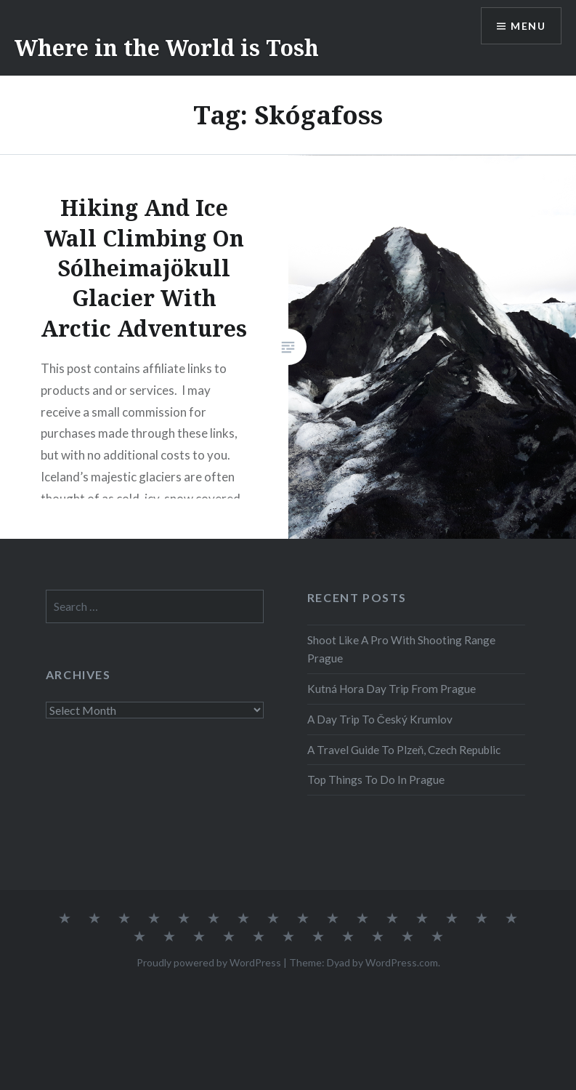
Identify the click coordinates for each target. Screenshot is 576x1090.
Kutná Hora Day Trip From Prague (391, 688)
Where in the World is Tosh (167, 48)
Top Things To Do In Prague (376, 779)
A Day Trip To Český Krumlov (380, 719)
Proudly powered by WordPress (209, 962)
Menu (528, 26)
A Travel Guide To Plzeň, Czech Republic (404, 749)
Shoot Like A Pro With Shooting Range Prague (401, 649)
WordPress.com (401, 962)
